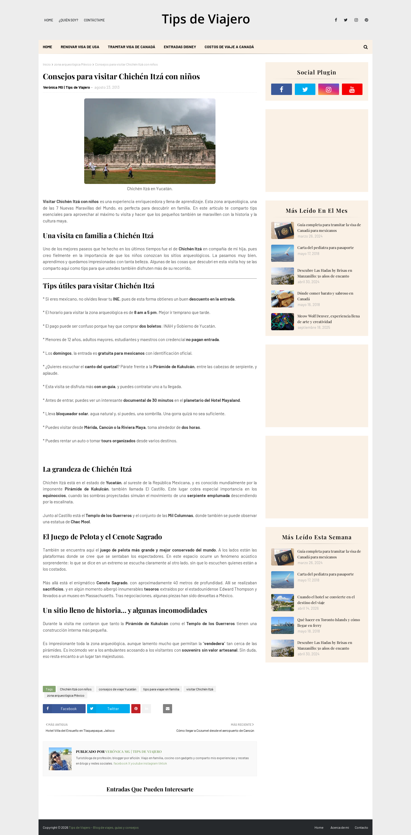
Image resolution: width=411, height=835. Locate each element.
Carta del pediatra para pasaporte (325, 247)
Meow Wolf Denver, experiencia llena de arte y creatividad (328, 318)
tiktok (162, 763)
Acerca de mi (340, 827)
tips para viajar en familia (161, 689)
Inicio (47, 64)
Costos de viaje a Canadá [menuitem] (229, 46)
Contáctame (94, 20)
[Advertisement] (316, 150)
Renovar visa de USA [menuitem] (80, 46)
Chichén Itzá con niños (76, 689)
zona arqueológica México (73, 64)
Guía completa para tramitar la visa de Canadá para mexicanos (329, 227)
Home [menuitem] (47, 46)
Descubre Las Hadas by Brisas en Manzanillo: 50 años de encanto (324, 273)
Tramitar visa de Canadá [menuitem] (131, 46)
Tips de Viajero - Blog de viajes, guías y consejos (104, 827)
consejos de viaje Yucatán (117, 689)
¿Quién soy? (68, 20)
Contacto (361, 827)
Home (48, 20)
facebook (121, 763)
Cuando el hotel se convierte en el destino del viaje (326, 599)
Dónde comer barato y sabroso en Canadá (325, 296)
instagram (150, 763)
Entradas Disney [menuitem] (180, 46)
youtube (137, 763)
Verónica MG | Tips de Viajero (66, 87)
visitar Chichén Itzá (199, 689)
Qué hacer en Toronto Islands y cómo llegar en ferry (328, 622)
